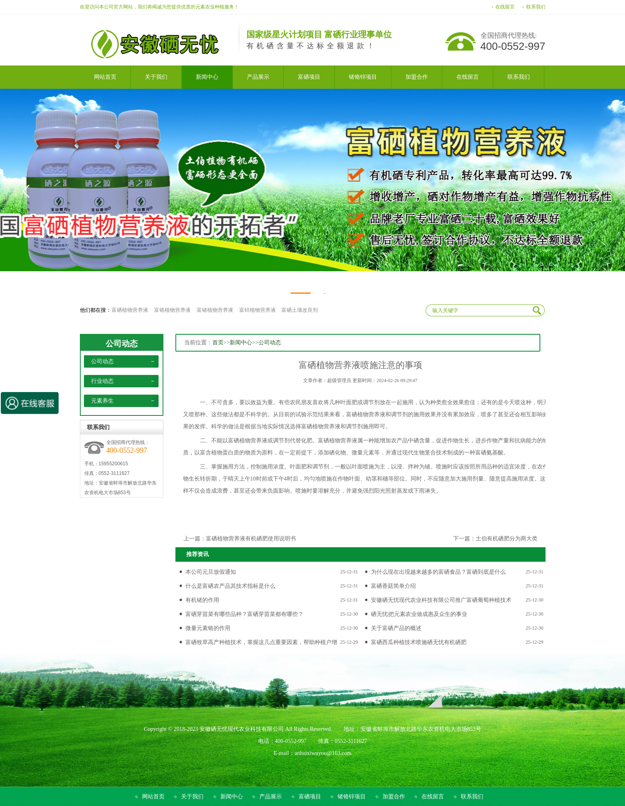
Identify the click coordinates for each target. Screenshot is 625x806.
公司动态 (122, 343)
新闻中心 (241, 343)
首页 (218, 343)
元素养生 (102, 401)
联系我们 (536, 7)
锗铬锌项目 (352, 797)
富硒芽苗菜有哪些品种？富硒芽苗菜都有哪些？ (244, 614)
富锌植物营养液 (257, 310)
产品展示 (270, 797)
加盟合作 (394, 797)
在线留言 (505, 7)
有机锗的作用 (202, 600)
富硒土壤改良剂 (299, 310)
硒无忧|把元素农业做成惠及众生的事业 (419, 614)
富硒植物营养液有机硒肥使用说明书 (251, 539)
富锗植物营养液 (215, 310)
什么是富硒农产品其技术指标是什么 (230, 586)
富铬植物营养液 (172, 310)
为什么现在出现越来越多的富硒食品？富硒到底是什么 (438, 572)
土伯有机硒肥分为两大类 (506, 539)
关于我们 (192, 797)
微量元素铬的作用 (207, 628)
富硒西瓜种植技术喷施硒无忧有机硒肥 (418, 642)
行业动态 (102, 381)
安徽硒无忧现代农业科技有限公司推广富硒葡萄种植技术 (441, 600)
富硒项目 (310, 797)
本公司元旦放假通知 (210, 572)
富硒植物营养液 (130, 310)
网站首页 (153, 797)
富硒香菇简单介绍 (393, 586)
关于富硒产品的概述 (396, 628)
